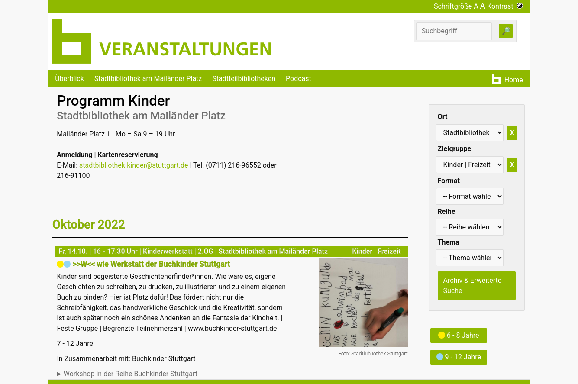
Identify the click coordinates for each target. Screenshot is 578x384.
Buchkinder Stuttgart (165, 374)
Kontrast (505, 6)
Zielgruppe (454, 149)
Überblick (69, 78)
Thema (448, 242)
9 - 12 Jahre (458, 357)
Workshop (79, 374)
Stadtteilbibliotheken (243, 78)
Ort (443, 117)
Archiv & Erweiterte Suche (472, 285)
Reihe (446, 211)
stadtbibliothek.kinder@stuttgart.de (133, 165)
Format (449, 181)
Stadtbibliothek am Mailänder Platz (148, 78)
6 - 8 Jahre (458, 335)
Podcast (298, 78)
